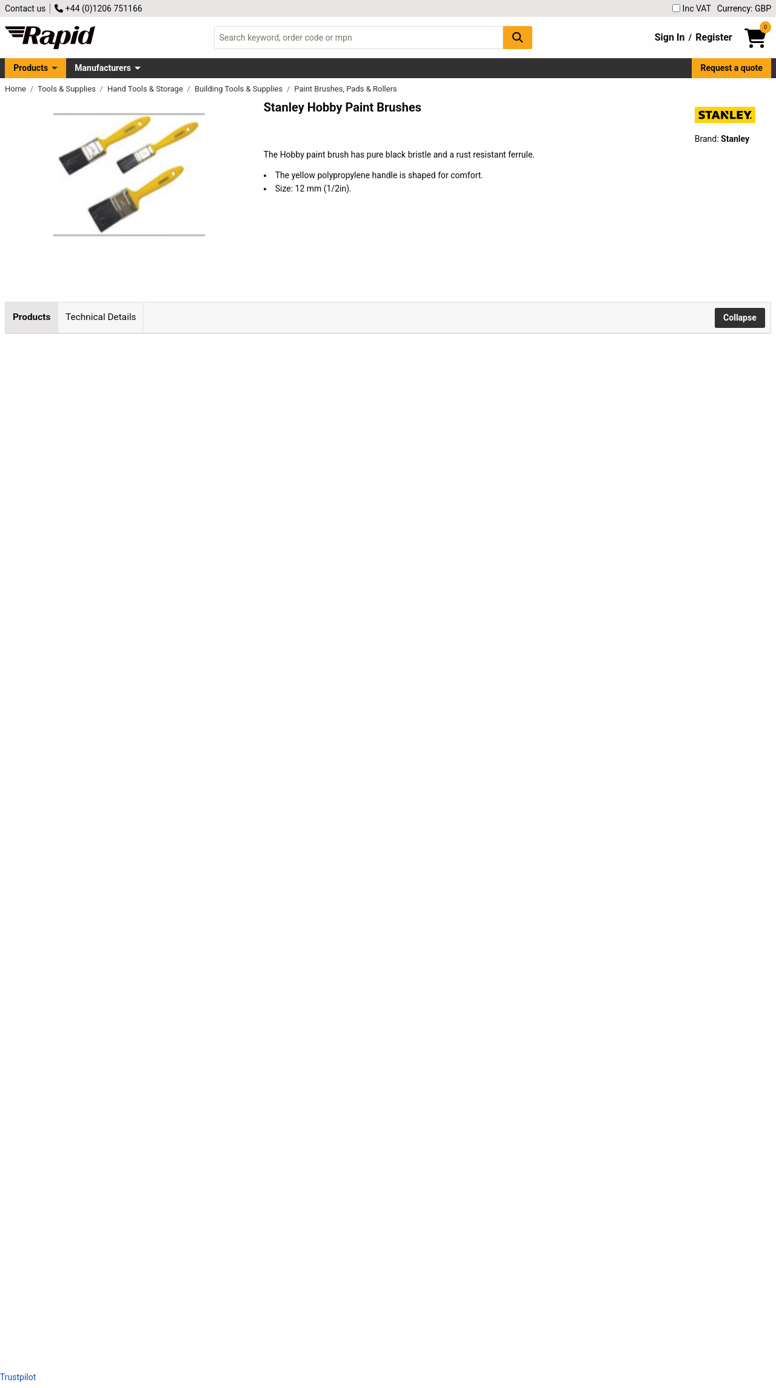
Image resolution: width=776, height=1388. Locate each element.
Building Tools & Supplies (240, 88)
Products (30, 68)
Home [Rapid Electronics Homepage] (16, 88)
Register (713, 37)
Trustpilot (18, 1377)
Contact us (25, 8)
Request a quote (732, 68)
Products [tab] (31, 317)
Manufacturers (103, 68)
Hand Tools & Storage (146, 88)
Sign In (670, 37)
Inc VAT (691, 8)
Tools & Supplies (68, 88)
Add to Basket (374, 395)
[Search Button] (517, 37)
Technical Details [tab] (100, 317)
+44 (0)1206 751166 (98, 8)
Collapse (740, 317)
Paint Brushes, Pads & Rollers (345, 88)
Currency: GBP (744, 8)
